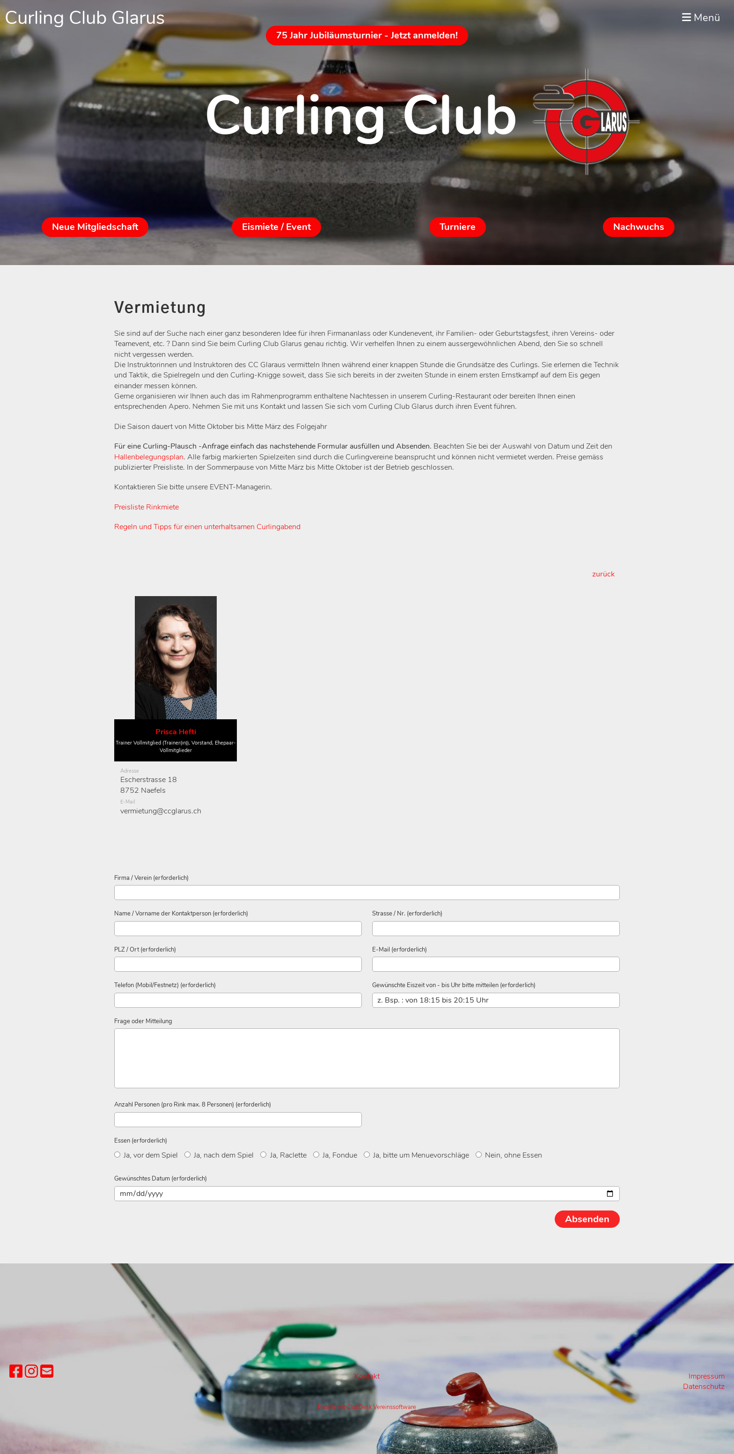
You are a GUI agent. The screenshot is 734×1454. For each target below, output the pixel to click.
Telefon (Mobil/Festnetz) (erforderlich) (165, 985)
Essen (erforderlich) (140, 1141)
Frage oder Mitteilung (143, 1021)
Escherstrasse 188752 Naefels (148, 785)
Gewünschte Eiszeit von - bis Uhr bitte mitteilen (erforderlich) (454, 985)
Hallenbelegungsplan (149, 457)
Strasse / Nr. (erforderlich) (407, 913)
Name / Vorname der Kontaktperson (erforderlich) (181, 913)
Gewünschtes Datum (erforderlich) (160, 1178)
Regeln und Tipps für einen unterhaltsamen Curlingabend (207, 527)
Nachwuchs (638, 227)
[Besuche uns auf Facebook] (15, 1372)
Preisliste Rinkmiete (146, 507)
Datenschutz (704, 1386)
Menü (701, 18)
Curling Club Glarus (85, 17)
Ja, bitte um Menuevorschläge (416, 1155)
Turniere (458, 227)
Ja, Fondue (335, 1155)
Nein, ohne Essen (509, 1155)
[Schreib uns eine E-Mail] (46, 1372)
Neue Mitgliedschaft (95, 227)
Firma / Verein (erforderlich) (151, 878)
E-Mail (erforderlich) (399, 949)
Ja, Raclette (283, 1155)
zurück (603, 574)
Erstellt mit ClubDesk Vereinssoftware (366, 1407)
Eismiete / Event (276, 227)
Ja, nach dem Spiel (219, 1155)
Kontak (365, 1376)
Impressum (707, 1376)
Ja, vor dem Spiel (146, 1155)
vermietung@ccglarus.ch (160, 811)
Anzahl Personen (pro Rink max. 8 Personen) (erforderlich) (192, 1104)
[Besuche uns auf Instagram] (31, 1372)
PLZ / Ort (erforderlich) (145, 949)
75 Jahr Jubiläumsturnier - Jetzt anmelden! (367, 35)
